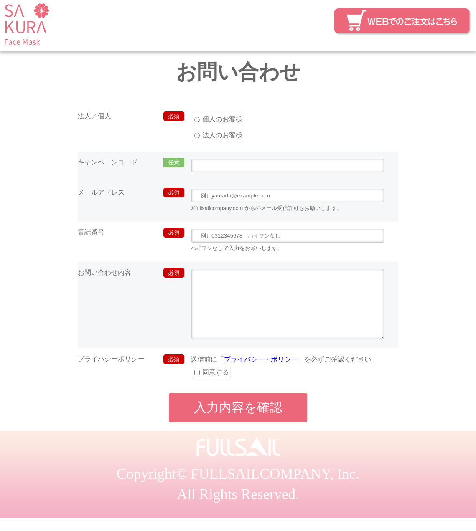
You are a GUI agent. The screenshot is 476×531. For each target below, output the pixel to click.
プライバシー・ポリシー (261, 371)
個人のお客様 (218, 119)
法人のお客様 (218, 135)
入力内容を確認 (238, 420)
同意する (211, 384)
